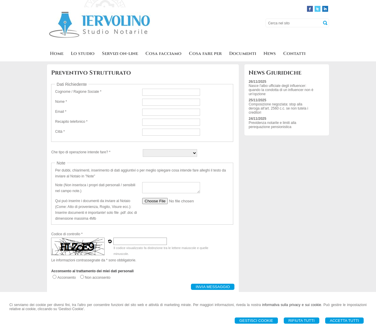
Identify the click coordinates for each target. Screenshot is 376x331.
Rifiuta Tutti (301, 320)
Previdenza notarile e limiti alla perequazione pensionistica (272, 125)
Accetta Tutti (344, 320)
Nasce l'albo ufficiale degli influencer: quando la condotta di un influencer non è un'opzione (281, 90)
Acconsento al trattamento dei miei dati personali (92, 271)
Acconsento (66, 277)
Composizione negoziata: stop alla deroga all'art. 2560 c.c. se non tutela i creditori (278, 108)
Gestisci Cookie (256, 320)
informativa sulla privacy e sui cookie (291, 305)
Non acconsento (97, 277)
